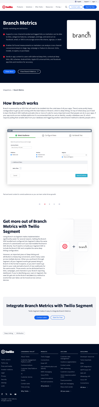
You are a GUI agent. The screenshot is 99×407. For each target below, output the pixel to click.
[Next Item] (59, 204)
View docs (9, 72)
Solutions (30, 7)
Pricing (59, 7)
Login (94, 1)
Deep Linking (8, 333)
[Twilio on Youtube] (16, 394)
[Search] (66, 7)
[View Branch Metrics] (29, 72)
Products (20, 7)
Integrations (7, 90)
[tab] (45, 204)
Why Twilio (39, 7)
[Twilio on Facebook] (2, 394)
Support (87, 1)
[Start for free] (90, 7)
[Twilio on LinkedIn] (11, 394)
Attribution (20, 333)
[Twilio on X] (7, 394)
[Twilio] (7, 7)
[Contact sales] (76, 7)
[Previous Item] (40, 204)
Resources (50, 7)
